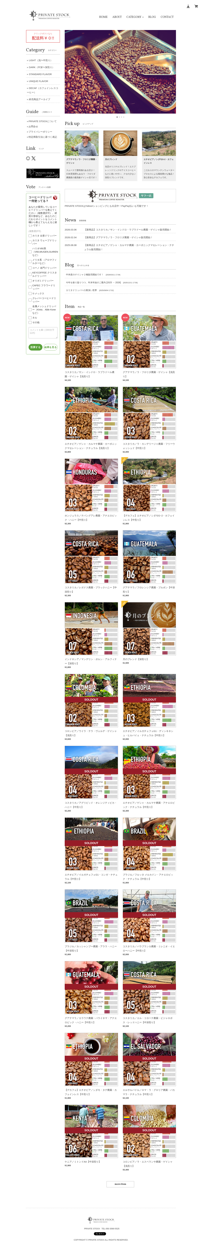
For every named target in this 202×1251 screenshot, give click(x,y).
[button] (135, 17)
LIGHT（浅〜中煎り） (40, 60)
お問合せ (33, 126)
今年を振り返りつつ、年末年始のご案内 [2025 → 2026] (93, 282)
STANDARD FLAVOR (40, 74)
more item (120, 1184)
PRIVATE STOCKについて (43, 121)
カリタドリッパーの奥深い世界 (81, 290)
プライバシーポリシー (40, 131)
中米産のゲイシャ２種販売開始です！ (85, 274)
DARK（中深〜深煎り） (41, 67)
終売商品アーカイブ (39, 99)
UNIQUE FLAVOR (38, 81)
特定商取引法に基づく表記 (43, 137)
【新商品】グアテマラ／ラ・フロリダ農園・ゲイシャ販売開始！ (118, 237)
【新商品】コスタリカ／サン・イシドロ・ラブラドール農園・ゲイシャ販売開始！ (128, 229)
